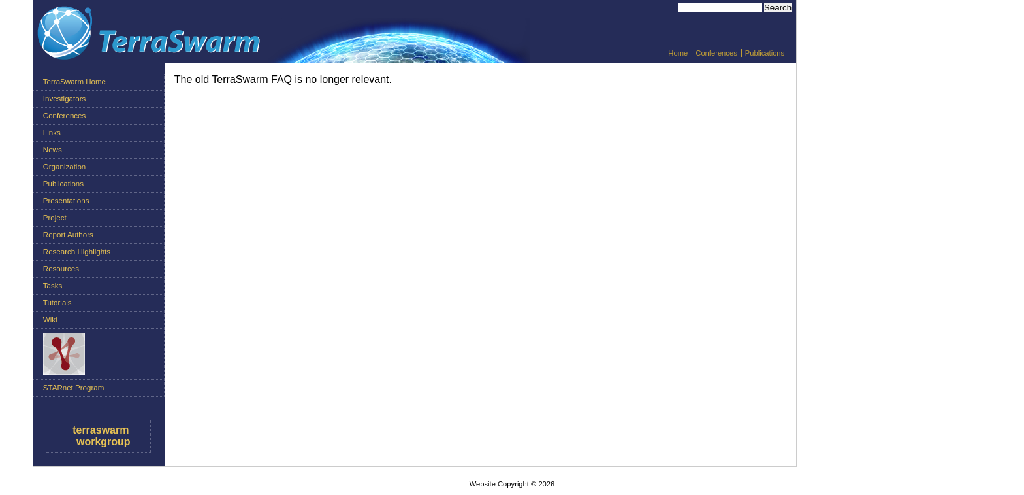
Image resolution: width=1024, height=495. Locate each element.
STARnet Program (73, 388)
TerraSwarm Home (74, 82)
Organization (64, 167)
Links (52, 133)
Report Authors (68, 235)
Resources (61, 269)
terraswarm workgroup (101, 435)
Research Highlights (76, 252)
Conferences (716, 53)
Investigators (64, 99)
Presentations (66, 201)
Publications (764, 53)
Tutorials (57, 303)
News (52, 150)
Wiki (50, 320)
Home (678, 53)
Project (55, 218)
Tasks (53, 286)
